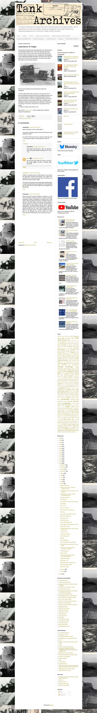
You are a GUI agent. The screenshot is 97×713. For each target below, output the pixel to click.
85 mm (66, 346)
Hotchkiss (60, 371)
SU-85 (74, 415)
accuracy (76, 348)
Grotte (64, 368)
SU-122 (68, 414)
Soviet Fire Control (64, 566)
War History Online (63, 624)
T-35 (78, 419)
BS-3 (61, 355)
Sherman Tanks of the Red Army (71, 75)
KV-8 (69, 380)
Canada (73, 355)
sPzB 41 (67, 412)
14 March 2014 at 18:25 (34, 127)
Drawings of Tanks (63, 634)
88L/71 (74, 346)
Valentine (67, 429)
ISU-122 (66, 374)
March (62, 483)
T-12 (61, 417)
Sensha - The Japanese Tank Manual (67, 601)
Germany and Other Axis (24, 39)
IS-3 (71, 373)
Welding (59, 430)
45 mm (62, 343)
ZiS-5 (70, 432)
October (62, 469)
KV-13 (63, 379)
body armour (71, 354)
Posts (61, 692)
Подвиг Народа (62, 658)
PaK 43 (64, 397)
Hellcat (59, 369)
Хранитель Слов (63, 663)
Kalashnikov (70, 376)
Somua (77, 411)
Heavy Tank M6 (75, 368)
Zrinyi (76, 432)
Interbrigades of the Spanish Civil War (68, 638)
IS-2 (68, 373)
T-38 (61, 421)
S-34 (74, 408)
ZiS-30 (64, 432)
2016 (60, 459)
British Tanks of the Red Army (71, 109)
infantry (64, 371)
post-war (69, 401)
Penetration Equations (71, 275)
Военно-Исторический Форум (66, 646)
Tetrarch (70, 425)
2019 (60, 452)
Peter (28, 158)
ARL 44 (77, 351)
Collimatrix (25, 173)
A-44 (66, 348)
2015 (60, 461)
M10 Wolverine (71, 385)
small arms (61, 411)
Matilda (62, 388)
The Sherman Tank (63, 622)
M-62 (64, 385)
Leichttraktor (76, 382)
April (61, 481)
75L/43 (59, 346)
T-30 (61, 419)
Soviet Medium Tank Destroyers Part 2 (69, 524)
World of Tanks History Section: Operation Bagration (67, 556)
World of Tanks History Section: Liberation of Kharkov (67, 548)
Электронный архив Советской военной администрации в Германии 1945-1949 (68, 666)
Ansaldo (63, 351)
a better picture (29, 110)
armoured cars (61, 352)
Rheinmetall (60, 408)
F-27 (70, 363)
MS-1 (59, 392)
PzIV (69, 405)
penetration (65, 399)
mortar (77, 391)
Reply (24, 140)
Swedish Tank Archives (64, 608)
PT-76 (72, 403)
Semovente (62, 409)
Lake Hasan (64, 382)
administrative (61, 349)
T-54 (75, 421)
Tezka (60, 645)
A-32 (62, 348)
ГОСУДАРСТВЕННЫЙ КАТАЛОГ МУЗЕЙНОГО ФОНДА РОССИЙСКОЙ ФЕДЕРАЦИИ (68, 650)
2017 (60, 457)
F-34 (78, 363)
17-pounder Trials (64, 520)
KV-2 (71, 379)
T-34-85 (68, 419)
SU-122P (72, 414)
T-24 (70, 417)
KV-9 (74, 380)
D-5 (67, 362)
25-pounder (64, 341)
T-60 (59, 422)
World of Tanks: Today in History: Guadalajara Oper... (67, 495)
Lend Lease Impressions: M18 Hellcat (69, 501)
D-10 (77, 360)
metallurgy (60, 389)
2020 (60, 450)
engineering (60, 363)
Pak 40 (77, 395)
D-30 (62, 361)
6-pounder (63, 345)
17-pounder (67, 338)
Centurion (60, 357)
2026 (60, 438)
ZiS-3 (61, 432)
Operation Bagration (69, 394)
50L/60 (69, 343)
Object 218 (73, 392)
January (62, 571)
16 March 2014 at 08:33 (34, 173)
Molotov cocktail (72, 391)
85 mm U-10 (63, 505)
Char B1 (68, 357)
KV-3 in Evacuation (64, 536)
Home (18, 36)
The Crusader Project (64, 621)
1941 (72, 338)
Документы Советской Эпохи (66, 653)
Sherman (76, 409)
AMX (78, 349)
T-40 (63, 421)
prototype (66, 403)
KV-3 (77, 379)
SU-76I (71, 415)
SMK (66, 411)
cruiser (70, 360)
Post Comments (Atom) (30, 245)
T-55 (78, 421)
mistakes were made (72, 389)
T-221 (67, 417)
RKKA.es (61, 680)
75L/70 (62, 346)
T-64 (64, 422)
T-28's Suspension (64, 551)
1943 (59, 340)
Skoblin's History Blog (64, 685)
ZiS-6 (73, 432)
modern (67, 391)
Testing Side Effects (64, 558)
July (61, 475)
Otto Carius (69, 395)
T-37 (59, 421)
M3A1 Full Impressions (65, 516)
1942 (77, 338)
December (63, 465)
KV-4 (59, 380)
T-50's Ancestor (63, 531)
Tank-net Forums (63, 615)
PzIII (66, 405)
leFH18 (71, 382)
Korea (70, 377)
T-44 (68, 421)
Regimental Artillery (64, 485)
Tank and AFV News (63, 612)
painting (73, 395)
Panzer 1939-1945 (68, 124)
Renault (73, 406)
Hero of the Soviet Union (68, 370)
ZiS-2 (59, 432)
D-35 (65, 361)
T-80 (71, 422)
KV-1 (60, 379)
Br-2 (59, 355)
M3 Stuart (73, 386)
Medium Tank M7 (71, 388)
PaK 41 (59, 397)
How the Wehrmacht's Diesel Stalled (71, 286)
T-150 (64, 417)
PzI (61, 405)
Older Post (49, 242)
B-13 (76, 352)
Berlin (60, 354)
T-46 (71, 421)
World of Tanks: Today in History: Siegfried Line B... (67, 488)
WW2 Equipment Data (64, 626)
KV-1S (67, 379)
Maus (66, 388)
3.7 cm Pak (69, 341)
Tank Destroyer (62, 613)
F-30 (73, 363)
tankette (69, 424)
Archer (73, 351)
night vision (63, 392)
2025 (60, 440)
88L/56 (70, 346)
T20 (61, 424)
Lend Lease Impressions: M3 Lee (68, 514)
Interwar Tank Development (65, 594)
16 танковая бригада (64, 632)
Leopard (64, 383)
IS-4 (73, 373)
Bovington (76, 354)
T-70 (66, 422)
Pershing (73, 399)
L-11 (77, 380)
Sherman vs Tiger (70, 241)
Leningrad (60, 383)
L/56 (60, 382)
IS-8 (62, 374)
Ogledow (62, 394)
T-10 (78, 415)
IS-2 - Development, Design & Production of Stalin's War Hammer (71, 66)
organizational (64, 395)
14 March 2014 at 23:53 (37, 158)
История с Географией (64, 656)
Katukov (61, 377)
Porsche (64, 401)
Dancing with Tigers (64, 497)
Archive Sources (51, 39)
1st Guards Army (73, 340)
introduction (63, 373)
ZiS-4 (67, 432)
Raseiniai (73, 405)
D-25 (59, 362)
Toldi (71, 427)
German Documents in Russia (66, 636)
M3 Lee (68, 386)
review (77, 406)
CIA (63, 358)
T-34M (72, 419)
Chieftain (73, 357)
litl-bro (60, 640)
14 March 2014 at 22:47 (39, 146)
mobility (63, 391)
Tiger (73, 425)
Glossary (60, 39)
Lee (68, 382)
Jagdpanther (60, 376)
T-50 (73, 421)
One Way (62, 512)
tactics (65, 424)
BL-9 (68, 354)
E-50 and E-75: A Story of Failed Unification (72, 264)
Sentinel (67, 409)
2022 (60, 446)
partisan (77, 397)
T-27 (75, 417)
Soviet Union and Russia (42, 36)
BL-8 (66, 354)
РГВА (60, 660)
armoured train (67, 352)
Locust (74, 383)
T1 (59, 424)
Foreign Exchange (65, 367)
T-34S (75, 419)
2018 (60, 455)
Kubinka (62, 538)
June (61, 477)
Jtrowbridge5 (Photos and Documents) (68, 595)
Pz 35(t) (75, 403)
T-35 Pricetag (63, 499)
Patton (59, 399)
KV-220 (74, 379)
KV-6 (64, 380)
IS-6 (78, 373)
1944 (64, 340)
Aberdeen (70, 348)
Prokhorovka (60, 403)
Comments (62, 694)
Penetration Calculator (72, 39)
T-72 (69, 422)
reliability (67, 406)
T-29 (59, 419)
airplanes (73, 349)
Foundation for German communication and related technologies (68, 591)
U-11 (60, 428)
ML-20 (59, 391)
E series (77, 361)
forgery (77, 366)
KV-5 (61, 380)
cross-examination (63, 360)
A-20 (59, 348)
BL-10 (63, 354)
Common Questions (38, 39)
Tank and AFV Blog (63, 610)
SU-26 (61, 415)
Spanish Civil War (61, 412)
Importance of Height (65, 534)
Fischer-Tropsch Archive (64, 589)
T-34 (64, 419)
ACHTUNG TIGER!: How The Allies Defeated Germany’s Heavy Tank (72, 84)
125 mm (68, 336)
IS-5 (75, 373)
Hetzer (77, 370)
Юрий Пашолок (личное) (65, 670)
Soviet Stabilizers (64, 540)
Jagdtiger (65, 376)
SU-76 (67, 415)
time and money (63, 427)
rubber (71, 408)
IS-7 (59, 374)
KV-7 (66, 380)
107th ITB (64, 336)
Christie (77, 357)
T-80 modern (75, 422)
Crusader (74, 360)
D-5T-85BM (63, 503)
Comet (66, 358)
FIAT (70, 364)
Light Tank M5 (69, 383)
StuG (77, 412)
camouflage (28, 118)
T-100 (59, 417)
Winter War (64, 430)
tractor (74, 427)
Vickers (71, 429)
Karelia (75, 376)
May (61, 479)
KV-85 (71, 380)
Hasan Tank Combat (65, 526)
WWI (77, 430)
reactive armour (61, 406)
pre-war (76, 401)
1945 (68, 340)
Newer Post (21, 242)
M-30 (59, 385)
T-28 (78, 417)
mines (64, 389)
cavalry (77, 355)
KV (58, 379)
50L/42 (65, 343)
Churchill (60, 358)
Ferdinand (64, 364)
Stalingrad (74, 412)
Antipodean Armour (63, 580)
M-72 (66, 385)
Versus (31, 36)
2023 (60, 444)
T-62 (61, 422)
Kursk (77, 377)
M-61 (61, 385)
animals (59, 351)
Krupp (74, 377)
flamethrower (76, 364)
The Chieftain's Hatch (64, 619)
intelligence (70, 371)
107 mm (60, 336)
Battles (25, 36)
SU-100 (64, 414)
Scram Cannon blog (63, 683)
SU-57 (64, 415)
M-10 (78, 383)
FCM (59, 364)
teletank (66, 425)
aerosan (68, 349)
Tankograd (61, 617)
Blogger (51, 705)
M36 (76, 386)
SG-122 (71, 409)
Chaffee (64, 357)
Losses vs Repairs (64, 508)
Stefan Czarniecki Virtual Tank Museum (68, 604)
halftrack (68, 368)
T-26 (72, 417)
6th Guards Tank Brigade (73, 344)
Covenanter (71, 358)
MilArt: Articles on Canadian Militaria (67, 597)
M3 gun (64, 386)
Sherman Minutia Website (65, 603)
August (62, 473)
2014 (60, 463)
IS (66, 373)
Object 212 (68, 392)
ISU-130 (71, 374)
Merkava (77, 388)
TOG (69, 427)
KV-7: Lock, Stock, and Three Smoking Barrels (71, 310)
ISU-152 (77, 374)
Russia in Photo (62, 681)
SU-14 (75, 414)
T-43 (66, 421)
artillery (23, 118)
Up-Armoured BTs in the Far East (68, 542)
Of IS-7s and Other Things (65, 599)
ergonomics (66, 363)
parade (73, 397)
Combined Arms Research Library (67, 587)
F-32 (75, 363)
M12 (76, 385)
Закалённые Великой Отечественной (68, 654)
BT (64, 355)
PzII (63, 405)
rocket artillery (66, 408)
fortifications (60, 368)
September (63, 471)
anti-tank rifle (68, 351)
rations (77, 405)
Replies (26, 143)
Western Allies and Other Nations (61, 36)
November (63, 467)
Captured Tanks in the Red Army (67, 562)
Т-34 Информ (62, 662)
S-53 (76, 408)
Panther (68, 397)
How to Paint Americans (65, 522)
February (62, 569)
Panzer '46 (66, 116)
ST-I (70, 412)
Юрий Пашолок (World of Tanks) (66, 668)
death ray (71, 361)
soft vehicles (71, 411)
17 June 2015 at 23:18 (34, 194)
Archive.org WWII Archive (65, 582)
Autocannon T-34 (64, 518)
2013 (60, 574)
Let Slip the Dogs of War (66, 564)
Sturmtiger (60, 414)
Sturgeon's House (63, 606)
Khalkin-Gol (66, 377)
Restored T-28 (63, 553)
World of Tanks (71, 430)
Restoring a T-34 (64, 560)
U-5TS (62, 428)
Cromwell (76, 358)
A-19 (77, 346)
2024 (60, 442)
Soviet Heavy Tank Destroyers (67, 510)
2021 (60, 448)
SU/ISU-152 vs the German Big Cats (70, 220)
